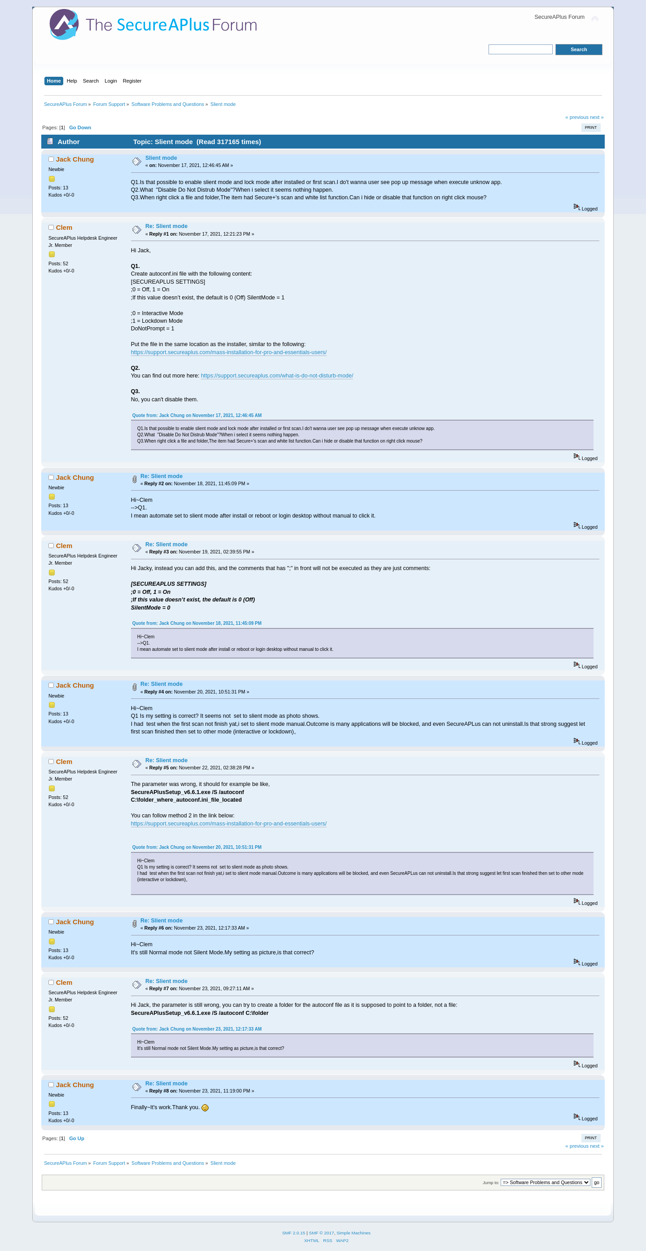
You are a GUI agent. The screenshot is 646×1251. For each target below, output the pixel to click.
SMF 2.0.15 (294, 1232)
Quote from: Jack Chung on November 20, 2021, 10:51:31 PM (197, 847)
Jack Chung (75, 159)
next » (597, 117)
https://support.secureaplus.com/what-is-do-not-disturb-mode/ (277, 376)
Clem (64, 227)
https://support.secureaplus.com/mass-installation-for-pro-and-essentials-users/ (229, 352)
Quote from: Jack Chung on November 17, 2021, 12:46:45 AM (197, 415)
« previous (577, 117)
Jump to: (491, 1182)
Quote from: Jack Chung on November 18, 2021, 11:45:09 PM (197, 623)
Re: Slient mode (166, 226)
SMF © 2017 (321, 1232)
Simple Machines (353, 1232)
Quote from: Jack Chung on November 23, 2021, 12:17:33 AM (197, 1029)
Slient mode (161, 158)
